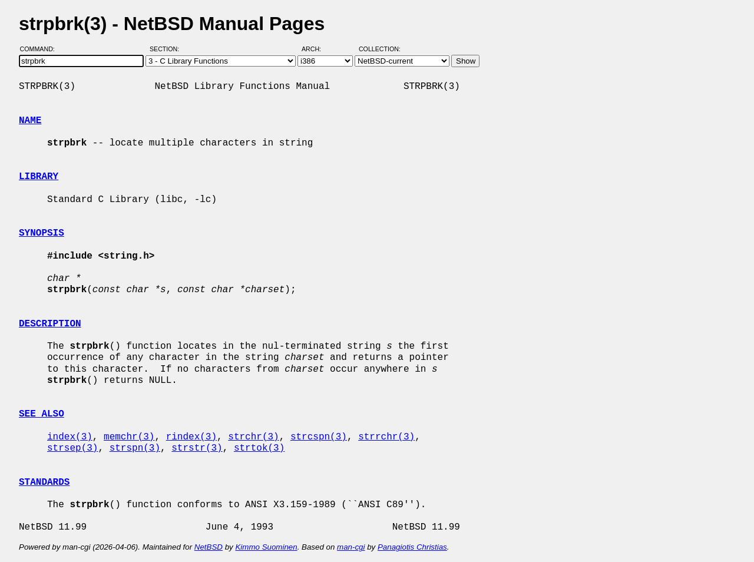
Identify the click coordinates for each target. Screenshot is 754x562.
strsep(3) (72, 448)
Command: (41, 48)
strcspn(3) (318, 437)
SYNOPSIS (41, 233)
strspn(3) (135, 448)
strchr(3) (253, 437)
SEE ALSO (41, 414)
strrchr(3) (386, 437)
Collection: (380, 48)
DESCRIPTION (50, 324)
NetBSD (208, 547)
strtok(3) (259, 448)
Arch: (317, 48)
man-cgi (351, 547)
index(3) (69, 437)
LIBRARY (38, 176)
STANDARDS (44, 482)
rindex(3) (191, 437)
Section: (167, 48)
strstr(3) (196, 448)
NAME (30, 120)
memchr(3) (129, 437)
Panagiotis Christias (412, 547)
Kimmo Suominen (266, 547)
